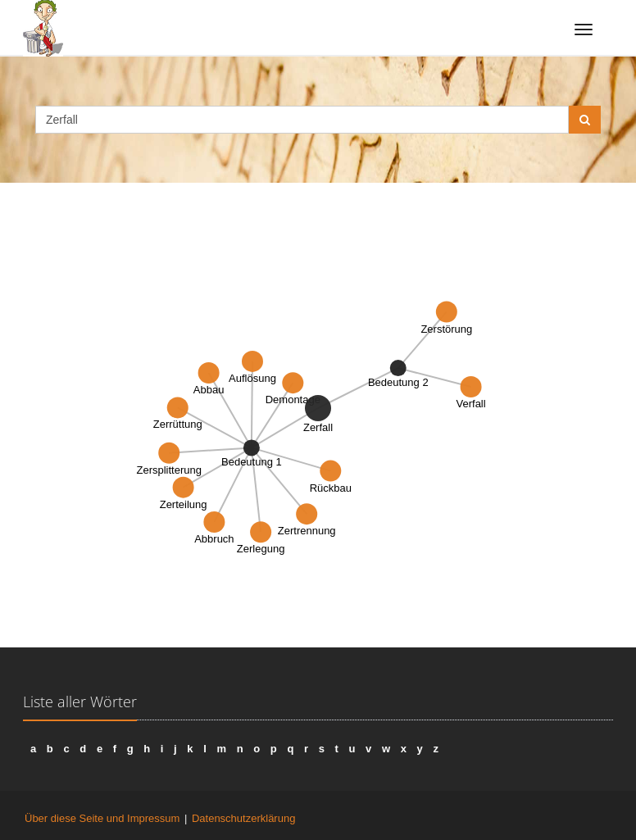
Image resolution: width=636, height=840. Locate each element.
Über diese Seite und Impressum (102, 818)
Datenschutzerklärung (243, 818)
